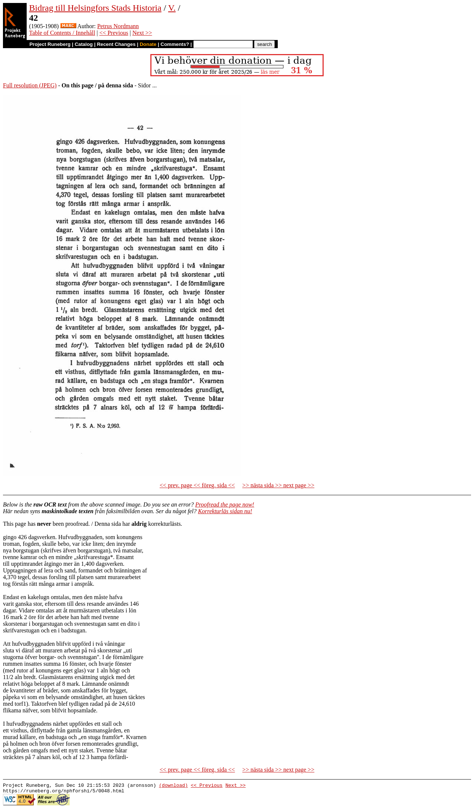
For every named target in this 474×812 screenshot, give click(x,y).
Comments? (175, 44)
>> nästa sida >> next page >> (278, 485)
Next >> (142, 33)
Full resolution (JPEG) (30, 85)
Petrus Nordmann (117, 26)
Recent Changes (116, 44)
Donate (148, 44)
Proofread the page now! (224, 504)
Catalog (84, 44)
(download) (173, 786)
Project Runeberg (49, 44)
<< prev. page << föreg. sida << (197, 485)
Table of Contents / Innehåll (62, 33)
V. (172, 8)
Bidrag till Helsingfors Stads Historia (95, 8)
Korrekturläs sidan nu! (225, 511)
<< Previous (113, 33)
